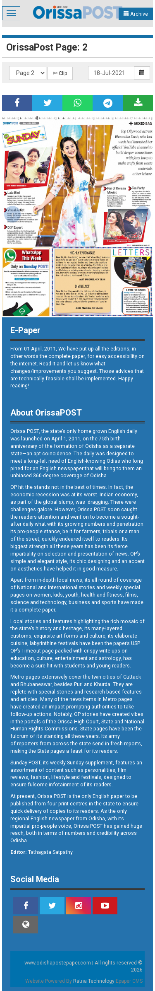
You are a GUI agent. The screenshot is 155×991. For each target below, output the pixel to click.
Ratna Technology (93, 981)
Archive (136, 14)
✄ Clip (60, 73)
